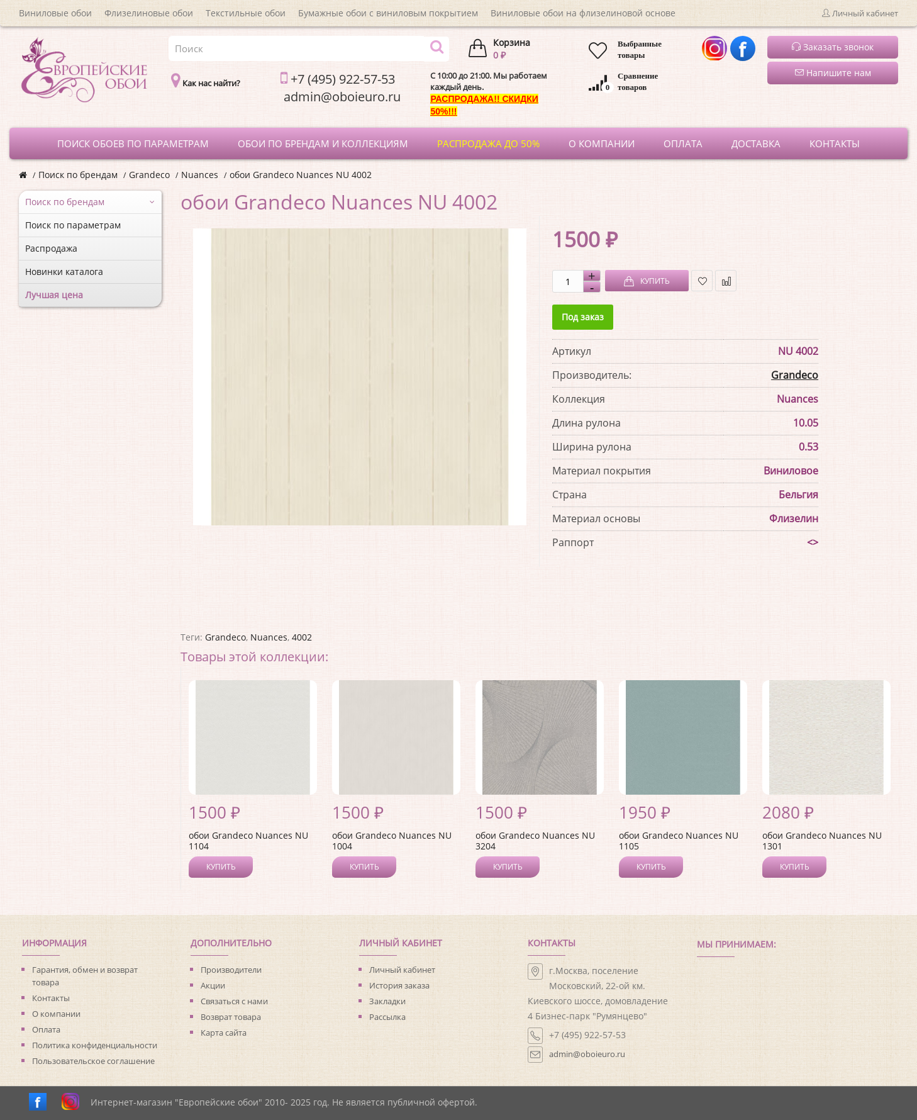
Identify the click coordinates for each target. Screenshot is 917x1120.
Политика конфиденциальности (94, 1045)
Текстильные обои (246, 13)
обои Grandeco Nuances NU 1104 (248, 840)
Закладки (387, 1001)
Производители (231, 969)
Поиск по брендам (78, 175)
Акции (213, 985)
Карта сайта (224, 1032)
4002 (302, 637)
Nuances (199, 175)
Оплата (46, 1029)
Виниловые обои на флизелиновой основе (583, 13)
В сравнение (726, 281)
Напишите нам (833, 73)
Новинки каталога (64, 271)
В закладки (702, 281)
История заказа (399, 985)
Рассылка (387, 1016)
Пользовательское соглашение (93, 1061)
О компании (56, 1013)
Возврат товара (231, 1016)
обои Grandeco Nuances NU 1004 (392, 840)
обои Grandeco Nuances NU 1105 (678, 840)
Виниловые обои (55, 13)
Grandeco (149, 175)
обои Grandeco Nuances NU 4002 (301, 175)
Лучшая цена (54, 295)
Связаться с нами (234, 1001)
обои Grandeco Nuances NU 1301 (822, 840)
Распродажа (51, 248)
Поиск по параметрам (73, 225)
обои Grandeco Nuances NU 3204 (535, 840)
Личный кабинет (402, 969)
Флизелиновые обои (148, 13)
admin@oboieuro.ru (587, 1054)
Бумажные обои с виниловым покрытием (388, 13)
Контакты (51, 998)
